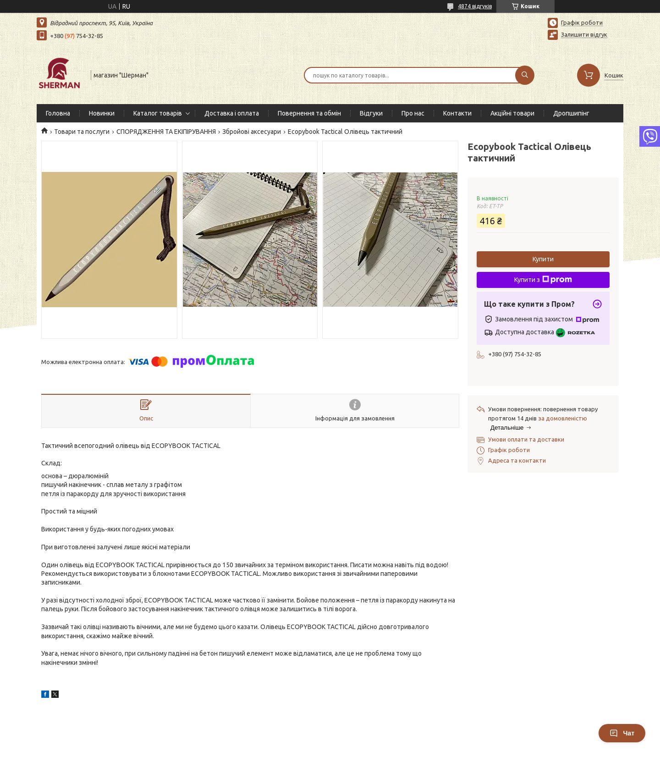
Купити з (543, 280)
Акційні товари (512, 113)
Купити (543, 259)
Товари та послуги (82, 131)
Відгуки (371, 113)
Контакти (457, 113)
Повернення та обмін (309, 113)
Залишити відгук (584, 34)
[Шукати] (524, 75)
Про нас (413, 113)
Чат (622, 733)
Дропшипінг (571, 113)
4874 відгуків (475, 6)
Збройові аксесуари (251, 131)
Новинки (102, 113)
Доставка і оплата (231, 113)
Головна (58, 113)
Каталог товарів (157, 113)
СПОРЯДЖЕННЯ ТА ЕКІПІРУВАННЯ (166, 131)
